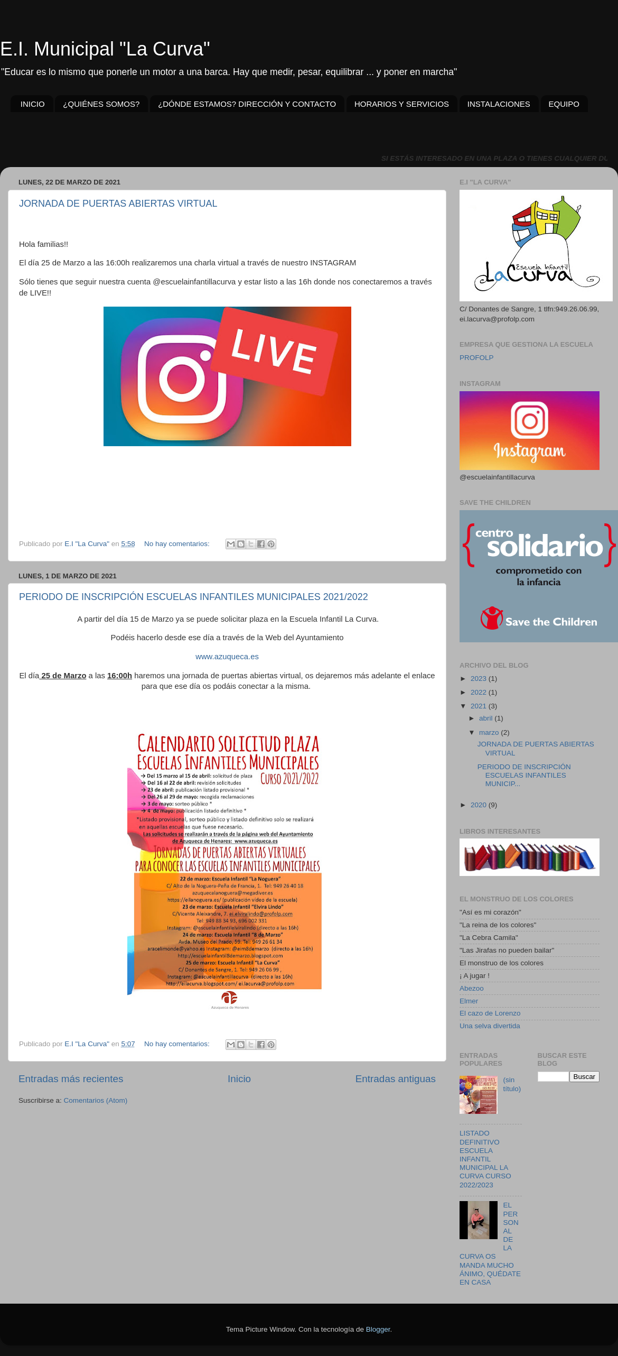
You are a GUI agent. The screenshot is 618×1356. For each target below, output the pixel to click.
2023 (480, 678)
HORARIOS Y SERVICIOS (401, 103)
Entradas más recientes (70, 1078)
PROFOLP (477, 358)
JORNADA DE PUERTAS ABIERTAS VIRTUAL (118, 203)
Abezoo (472, 988)
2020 (480, 805)
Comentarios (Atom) (96, 1100)
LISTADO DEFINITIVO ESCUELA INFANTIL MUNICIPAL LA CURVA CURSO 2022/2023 (485, 1158)
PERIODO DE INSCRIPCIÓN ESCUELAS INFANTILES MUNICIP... (524, 775)
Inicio (239, 1078)
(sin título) (512, 1084)
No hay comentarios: (178, 544)
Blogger (378, 1329)
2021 (480, 706)
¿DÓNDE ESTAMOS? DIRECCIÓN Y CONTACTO (247, 103)
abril (486, 718)
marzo (490, 732)
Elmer (469, 1001)
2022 (480, 692)
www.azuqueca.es (227, 656)
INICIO (33, 103)
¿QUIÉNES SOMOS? (101, 103)
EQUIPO (564, 103)
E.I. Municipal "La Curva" (105, 49)
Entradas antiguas (395, 1078)
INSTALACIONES (498, 103)
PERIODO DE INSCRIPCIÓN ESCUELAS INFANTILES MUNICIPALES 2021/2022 (193, 597)
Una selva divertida (490, 1026)
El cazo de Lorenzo (490, 1013)
